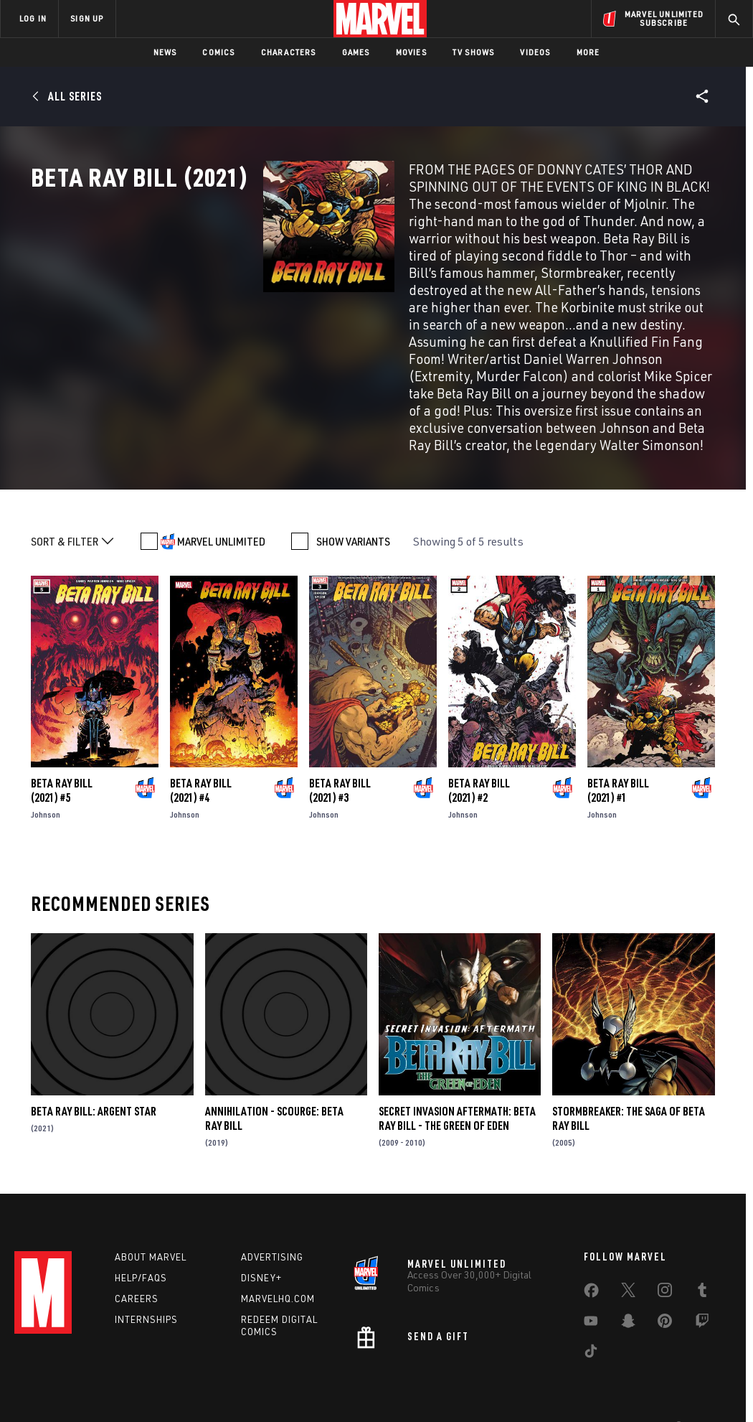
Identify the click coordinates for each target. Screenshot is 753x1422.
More (588, 52)
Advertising (272, 1234)
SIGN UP (86, 18)
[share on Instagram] (665, 1270)
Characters (288, 52)
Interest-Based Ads (623, 1401)
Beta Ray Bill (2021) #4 (201, 767)
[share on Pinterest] (665, 1301)
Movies (411, 52)
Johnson (45, 791)
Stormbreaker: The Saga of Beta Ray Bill (628, 1095)
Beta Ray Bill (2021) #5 (62, 767)
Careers (136, 1275)
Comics (218, 52)
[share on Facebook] (591, 1270)
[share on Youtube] (591, 1301)
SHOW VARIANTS (353, 518)
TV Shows (474, 52)
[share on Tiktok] (591, 1331)
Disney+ (261, 1254)
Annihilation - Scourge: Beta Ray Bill (274, 1095)
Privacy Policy (104, 1401)
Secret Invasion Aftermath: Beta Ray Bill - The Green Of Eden (457, 1095)
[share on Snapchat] (628, 1301)
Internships (146, 1296)
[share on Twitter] (628, 1270)
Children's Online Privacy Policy (422, 1401)
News (165, 52)
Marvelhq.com (278, 1275)
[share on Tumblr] (702, 1270)
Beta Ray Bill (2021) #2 (479, 767)
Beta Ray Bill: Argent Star (93, 1088)
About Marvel (150, 1234)
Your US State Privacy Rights (200, 1401)
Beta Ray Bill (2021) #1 (618, 767)
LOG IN (33, 18)
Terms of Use (39, 1401)
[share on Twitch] (702, 1301)
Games (356, 52)
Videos (535, 52)
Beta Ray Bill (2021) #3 (340, 767)
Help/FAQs (141, 1254)
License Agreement (534, 1401)
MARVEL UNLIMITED (221, 518)
